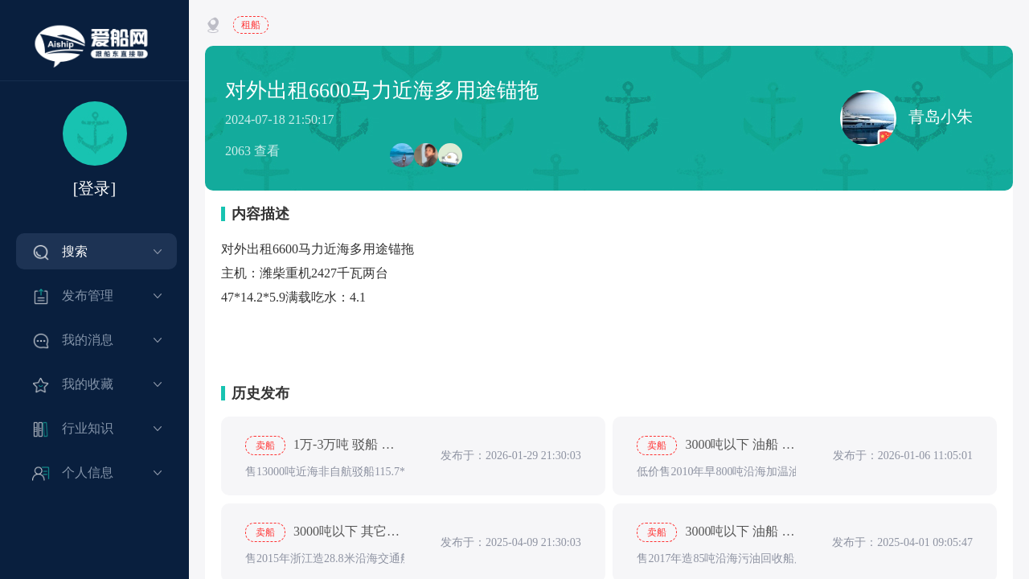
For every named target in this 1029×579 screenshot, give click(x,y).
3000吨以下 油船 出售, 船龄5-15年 (716, 532)
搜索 (75, 251)
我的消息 (87, 340)
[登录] (94, 188)
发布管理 (87, 295)
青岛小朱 (906, 118)
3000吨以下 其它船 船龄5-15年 (324, 532)
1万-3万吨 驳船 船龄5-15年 (324, 445)
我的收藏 (87, 384)
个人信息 (87, 472)
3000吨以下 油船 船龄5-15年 (716, 445)
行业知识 (87, 428)
